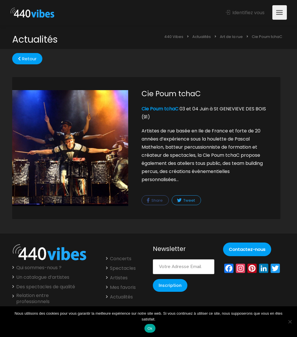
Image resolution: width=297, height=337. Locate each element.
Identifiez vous (245, 12)
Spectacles (123, 268)
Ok (149, 328)
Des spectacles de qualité (45, 287)
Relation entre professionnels (33, 298)
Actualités (121, 297)
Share (155, 200)
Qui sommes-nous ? (38, 268)
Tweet (186, 200)
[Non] (290, 322)
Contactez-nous (247, 249)
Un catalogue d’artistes (42, 277)
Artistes (119, 278)
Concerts (120, 259)
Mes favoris (123, 287)
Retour (27, 59)
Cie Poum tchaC (160, 108)
